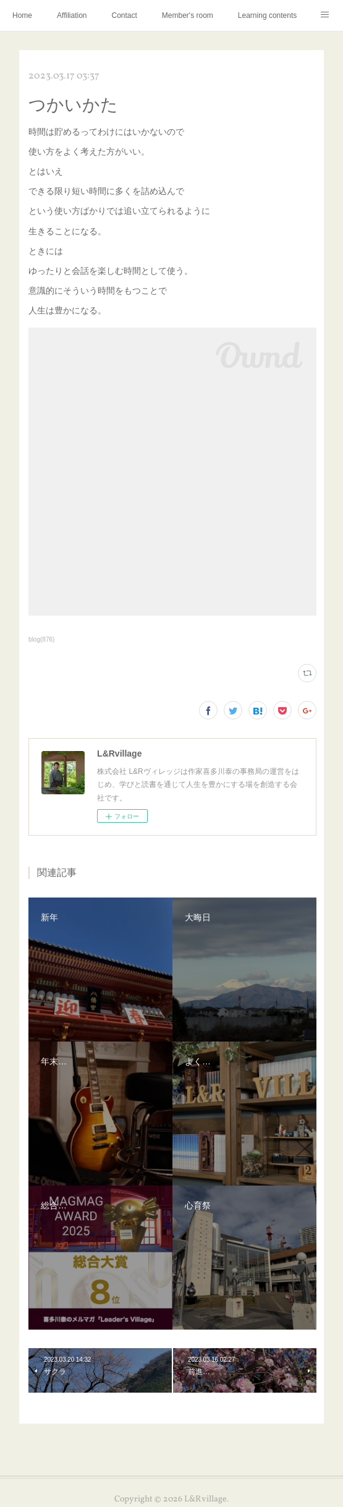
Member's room (187, 15)
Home (22, 15)
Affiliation (72, 15)
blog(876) (41, 639)
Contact (124, 15)
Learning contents (267, 15)
